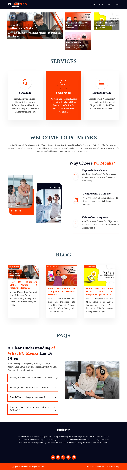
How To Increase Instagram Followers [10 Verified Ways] (76, 45)
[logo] (17, 4)
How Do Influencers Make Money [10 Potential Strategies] (23, 284)
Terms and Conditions (95, 466)
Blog (108, 4)
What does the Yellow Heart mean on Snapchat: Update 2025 (106, 25)
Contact (116, 4)
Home (93, 4)
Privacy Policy (113, 466)
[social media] (53, 457)
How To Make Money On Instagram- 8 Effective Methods (77, 25)
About (101, 4)
